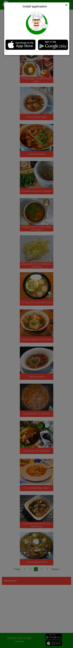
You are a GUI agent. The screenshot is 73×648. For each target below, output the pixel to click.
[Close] (66, 5)
